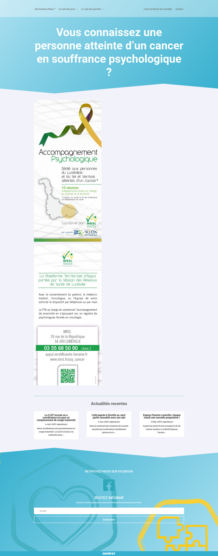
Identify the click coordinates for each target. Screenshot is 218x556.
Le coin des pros (67, 9)
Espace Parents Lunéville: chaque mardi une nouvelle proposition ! (162, 416)
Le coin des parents (91, 9)
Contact (179, 9)
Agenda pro (62, 424)
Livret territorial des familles (158, 9)
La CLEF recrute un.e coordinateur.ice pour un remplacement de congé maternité (56, 418)
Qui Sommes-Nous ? (45, 9)
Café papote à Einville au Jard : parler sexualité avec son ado (109, 416)
